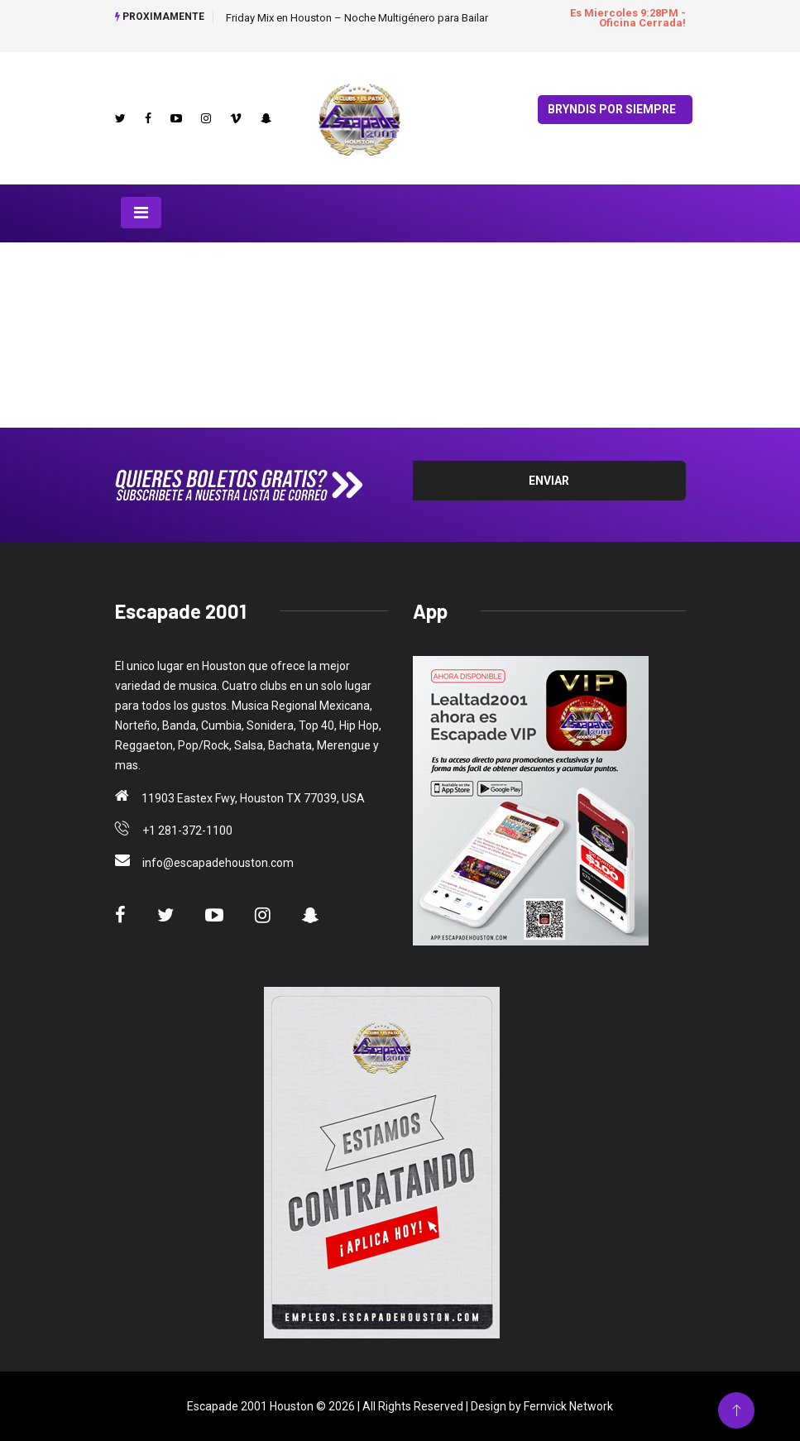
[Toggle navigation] (141, 212)
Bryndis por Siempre (612, 109)
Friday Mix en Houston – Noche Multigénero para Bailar (357, 18)
